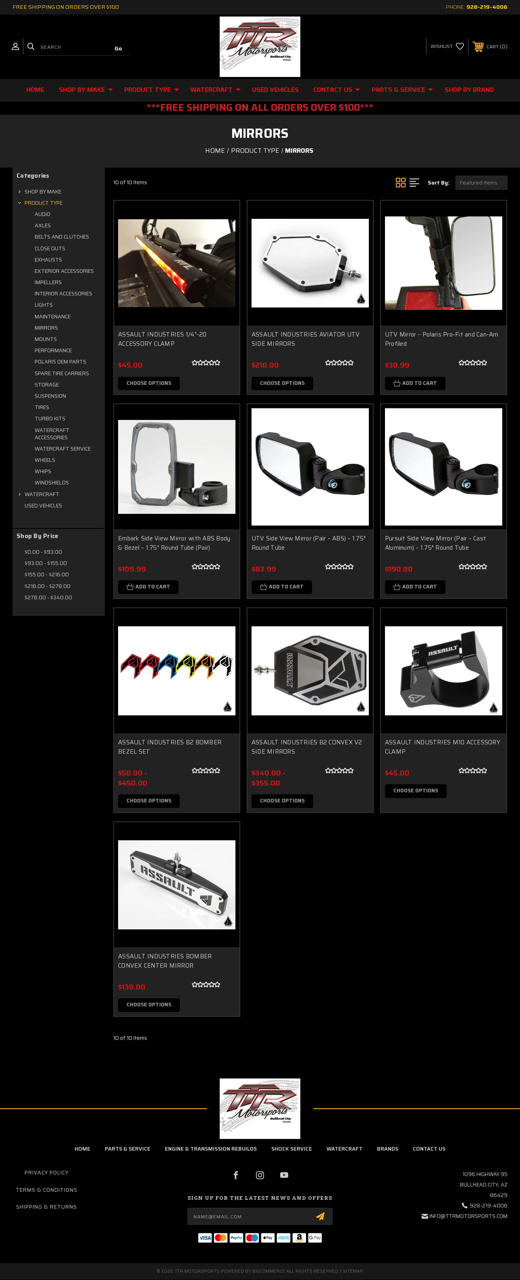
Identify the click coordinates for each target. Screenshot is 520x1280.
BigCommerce (268, 1271)
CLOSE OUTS (50, 248)
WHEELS (45, 460)
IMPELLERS (48, 282)
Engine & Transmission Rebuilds (211, 1149)
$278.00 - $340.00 (48, 597)
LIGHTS (44, 305)
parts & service (127, 1149)
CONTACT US (336, 90)
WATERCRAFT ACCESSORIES (52, 434)
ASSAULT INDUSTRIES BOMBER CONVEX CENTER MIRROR (165, 961)
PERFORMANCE (53, 350)
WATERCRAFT (215, 90)
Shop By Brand (469, 90)
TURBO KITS (50, 418)
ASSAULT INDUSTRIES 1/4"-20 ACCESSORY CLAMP (162, 339)
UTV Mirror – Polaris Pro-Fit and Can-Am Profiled (442, 339)
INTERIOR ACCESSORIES (63, 293)
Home (35, 90)
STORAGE (47, 384)
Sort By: (438, 183)
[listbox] (482, 183)
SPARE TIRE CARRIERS (62, 373)
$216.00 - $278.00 (48, 586)
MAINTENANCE (53, 316)
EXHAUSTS (48, 260)
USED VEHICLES (275, 90)
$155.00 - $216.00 (47, 574)
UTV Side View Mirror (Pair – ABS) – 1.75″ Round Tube (309, 543)
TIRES (42, 407)
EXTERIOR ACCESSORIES (64, 271)
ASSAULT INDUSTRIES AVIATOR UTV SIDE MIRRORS (306, 339)
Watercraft (344, 1149)
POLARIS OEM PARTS (60, 361)
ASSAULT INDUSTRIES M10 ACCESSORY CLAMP (442, 747)
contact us (429, 1149)
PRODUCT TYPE (151, 90)
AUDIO (42, 214)
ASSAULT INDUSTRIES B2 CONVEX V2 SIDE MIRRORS (307, 747)
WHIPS (43, 471)
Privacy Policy (47, 1173)
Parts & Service (402, 90)
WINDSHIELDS (52, 482)
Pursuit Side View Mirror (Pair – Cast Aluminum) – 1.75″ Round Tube (435, 543)
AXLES (43, 225)
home (82, 1149)
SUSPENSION (50, 396)
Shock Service (291, 1149)
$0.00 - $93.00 (43, 552)
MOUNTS (46, 339)
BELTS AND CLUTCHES (62, 237)
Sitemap (353, 1271)
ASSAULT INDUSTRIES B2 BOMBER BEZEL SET (169, 747)
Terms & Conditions (46, 1190)
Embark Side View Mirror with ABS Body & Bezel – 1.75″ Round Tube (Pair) (174, 543)
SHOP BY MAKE (86, 90)
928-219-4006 (487, 6)
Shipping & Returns (46, 1207)
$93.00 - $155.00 (46, 563)
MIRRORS (46, 328)
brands (387, 1149)
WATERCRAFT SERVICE (63, 449)
